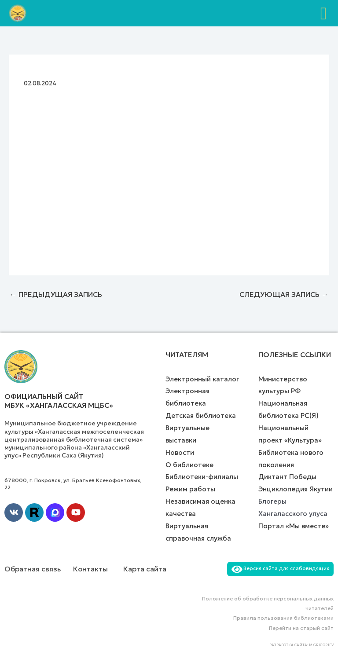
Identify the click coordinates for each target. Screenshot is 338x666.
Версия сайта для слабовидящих (280, 568)
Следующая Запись (283, 294)
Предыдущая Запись (56, 294)
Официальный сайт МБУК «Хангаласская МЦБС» (58, 401)
